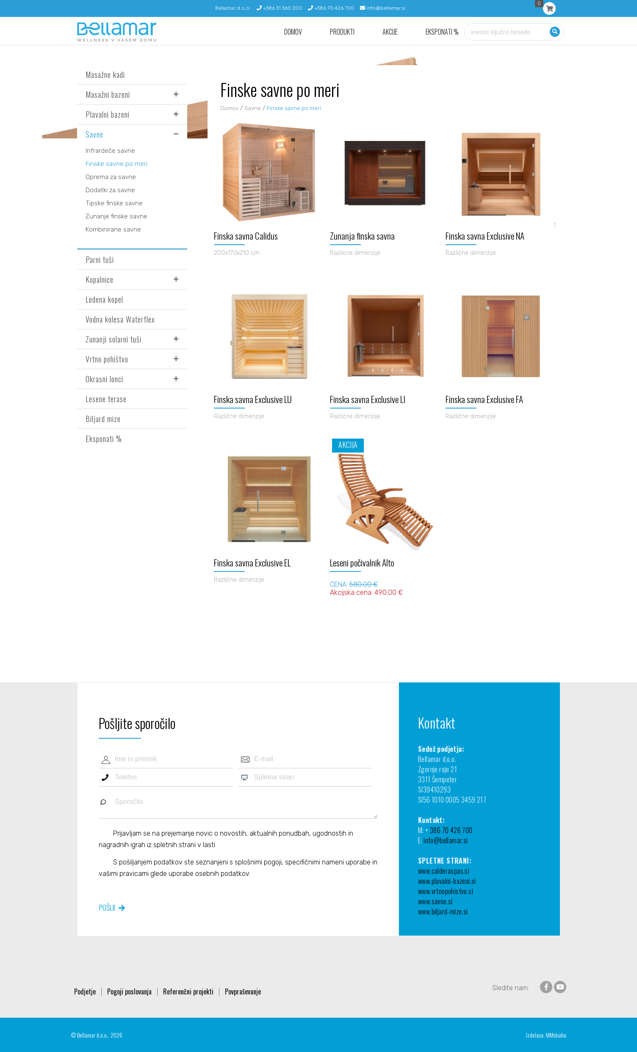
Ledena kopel (104, 299)
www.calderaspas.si (443, 871)
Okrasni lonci (104, 378)
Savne (94, 134)
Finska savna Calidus (246, 235)
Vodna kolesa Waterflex (120, 319)
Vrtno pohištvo (107, 358)
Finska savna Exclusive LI (367, 399)
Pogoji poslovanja (129, 991)
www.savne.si (435, 901)
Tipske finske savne (114, 203)
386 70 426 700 (451, 830)
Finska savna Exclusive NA (485, 235)
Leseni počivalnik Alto (362, 562)
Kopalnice (100, 279)
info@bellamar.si (382, 8)
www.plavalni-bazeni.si (447, 881)
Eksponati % (442, 32)
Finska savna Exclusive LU (253, 399)
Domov (293, 32)
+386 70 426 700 (331, 8)
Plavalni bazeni (108, 114)
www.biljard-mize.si (443, 911)
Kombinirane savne (113, 229)
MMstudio (556, 1034)
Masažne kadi (105, 74)
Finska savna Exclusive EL (252, 562)
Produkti (342, 32)
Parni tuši (100, 259)
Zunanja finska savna (362, 235)
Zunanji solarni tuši (113, 339)
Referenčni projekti (188, 991)
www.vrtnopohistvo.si (445, 891)
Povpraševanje (243, 991)
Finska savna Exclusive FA (484, 399)
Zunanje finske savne (116, 216)
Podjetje (85, 991)
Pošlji (107, 907)
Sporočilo (238, 806)
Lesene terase (106, 398)
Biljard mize (103, 418)
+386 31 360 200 (279, 8)
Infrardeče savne (110, 151)
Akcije (390, 32)
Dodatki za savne (110, 190)
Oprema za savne (111, 177)
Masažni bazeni (108, 94)
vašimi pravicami (124, 874)
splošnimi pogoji (258, 862)
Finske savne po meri (116, 164)
